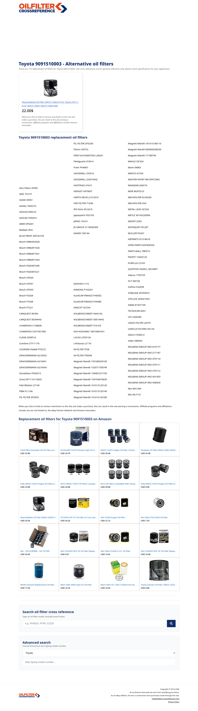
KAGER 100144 (81, 233)
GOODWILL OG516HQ (85, 179)
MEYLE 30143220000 (139, 215)
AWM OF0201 (26, 223)
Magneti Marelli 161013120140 (90, 391)
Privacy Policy (173, 702)
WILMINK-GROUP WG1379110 (144, 358)
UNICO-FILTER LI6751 (139, 322)
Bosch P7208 (26, 301)
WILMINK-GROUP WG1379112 (144, 370)
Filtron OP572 (81, 149)
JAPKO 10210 (80, 221)
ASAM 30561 (26, 199)
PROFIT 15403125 (137, 256)
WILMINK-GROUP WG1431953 (144, 376)
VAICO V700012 (136, 334)
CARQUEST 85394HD (30, 319)
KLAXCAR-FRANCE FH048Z (87, 301)
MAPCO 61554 (135, 173)
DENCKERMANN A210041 (33, 361)
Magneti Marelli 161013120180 (90, 397)
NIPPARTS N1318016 (139, 239)
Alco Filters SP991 (28, 187)
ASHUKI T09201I (28, 217)
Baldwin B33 (26, 229)
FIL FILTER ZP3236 (83, 143)
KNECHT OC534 (82, 307)
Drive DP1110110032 (30, 379)
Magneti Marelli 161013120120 (90, 385)
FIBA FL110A (26, 391)
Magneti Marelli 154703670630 (90, 379)
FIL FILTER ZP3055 (29, 397)
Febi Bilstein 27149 (29, 385)
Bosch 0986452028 (29, 241)
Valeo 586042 (135, 340)
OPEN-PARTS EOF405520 (141, 245)
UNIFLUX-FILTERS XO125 (141, 328)
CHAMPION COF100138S (32, 331)
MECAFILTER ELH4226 (139, 197)
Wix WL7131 (134, 394)
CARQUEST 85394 (28, 313)
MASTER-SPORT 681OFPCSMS (144, 179)
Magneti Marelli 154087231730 (90, 373)
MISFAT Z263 (135, 221)
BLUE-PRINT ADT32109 (31, 235)
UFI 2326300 (134, 316)
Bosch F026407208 (29, 265)
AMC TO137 (25, 193)
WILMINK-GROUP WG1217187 (144, 352)
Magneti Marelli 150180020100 (90, 361)
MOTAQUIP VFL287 (138, 227)
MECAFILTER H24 (137, 203)
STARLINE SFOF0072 (139, 292)
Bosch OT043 (26, 289)
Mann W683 (134, 167)
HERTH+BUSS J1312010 (86, 197)
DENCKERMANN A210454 (33, 367)
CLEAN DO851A (27, 337)
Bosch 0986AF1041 (29, 253)
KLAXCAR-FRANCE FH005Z (87, 295)
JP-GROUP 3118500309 (86, 227)
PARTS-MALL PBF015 (139, 251)
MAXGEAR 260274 (137, 185)
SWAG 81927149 (137, 304)
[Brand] (99, 653)
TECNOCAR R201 (137, 310)
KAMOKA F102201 (83, 289)
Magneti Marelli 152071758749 (90, 367)
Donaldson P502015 (30, 373)
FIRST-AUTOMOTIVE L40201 (88, 155)
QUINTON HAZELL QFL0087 (143, 268)
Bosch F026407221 (29, 271)
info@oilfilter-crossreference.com (165, 699)
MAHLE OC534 (136, 161)
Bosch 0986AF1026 (29, 247)
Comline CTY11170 (29, 343)
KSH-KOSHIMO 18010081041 (89, 331)
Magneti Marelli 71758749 (142, 155)
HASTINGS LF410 (83, 185)
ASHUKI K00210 (27, 211)
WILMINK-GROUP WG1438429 (144, 382)
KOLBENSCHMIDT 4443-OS (88, 313)
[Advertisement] (99, 37)
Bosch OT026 (26, 277)
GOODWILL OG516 (84, 173)
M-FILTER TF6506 (83, 355)
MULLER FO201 (136, 233)
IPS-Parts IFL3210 (83, 209)
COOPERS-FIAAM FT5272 (32, 349)
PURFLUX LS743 (136, 263)
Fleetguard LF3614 (84, 161)
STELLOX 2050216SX (139, 298)
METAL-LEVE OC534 (138, 209)
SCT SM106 (134, 280)
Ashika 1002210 (27, 205)
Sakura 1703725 (136, 275)
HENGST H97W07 (83, 191)
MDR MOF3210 (136, 191)
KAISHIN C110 (81, 283)
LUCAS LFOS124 (82, 337)
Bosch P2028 (26, 295)
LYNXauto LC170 (82, 343)
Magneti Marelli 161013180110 (144, 143)
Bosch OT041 (26, 283)
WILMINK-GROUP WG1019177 (144, 346)
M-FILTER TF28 (81, 349)
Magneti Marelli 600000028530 (144, 149)
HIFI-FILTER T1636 (83, 203)
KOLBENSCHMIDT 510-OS (87, 325)
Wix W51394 (134, 388)
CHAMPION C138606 (30, 325)
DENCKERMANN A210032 (33, 355)
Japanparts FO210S (84, 215)
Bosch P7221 (26, 307)
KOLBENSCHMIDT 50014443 (89, 319)
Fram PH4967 (81, 167)
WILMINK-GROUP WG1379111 (144, 364)
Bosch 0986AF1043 (29, 259)
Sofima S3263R (136, 286)
